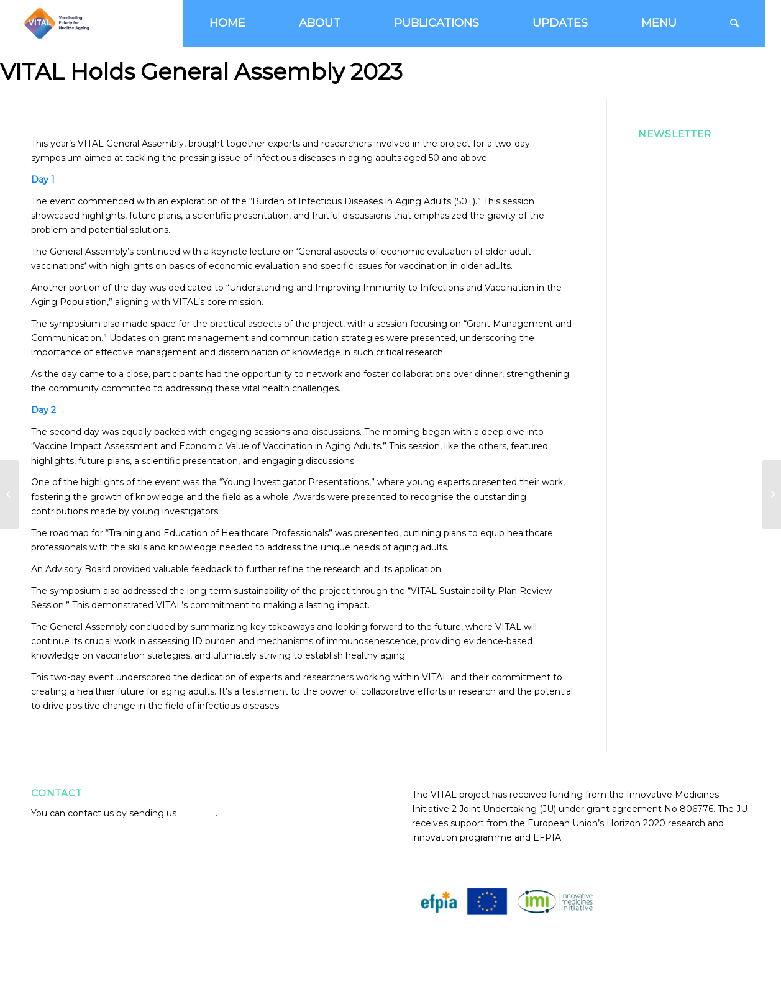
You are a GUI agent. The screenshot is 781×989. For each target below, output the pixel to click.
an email (197, 813)
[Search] (734, 23)
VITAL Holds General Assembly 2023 (201, 71)
